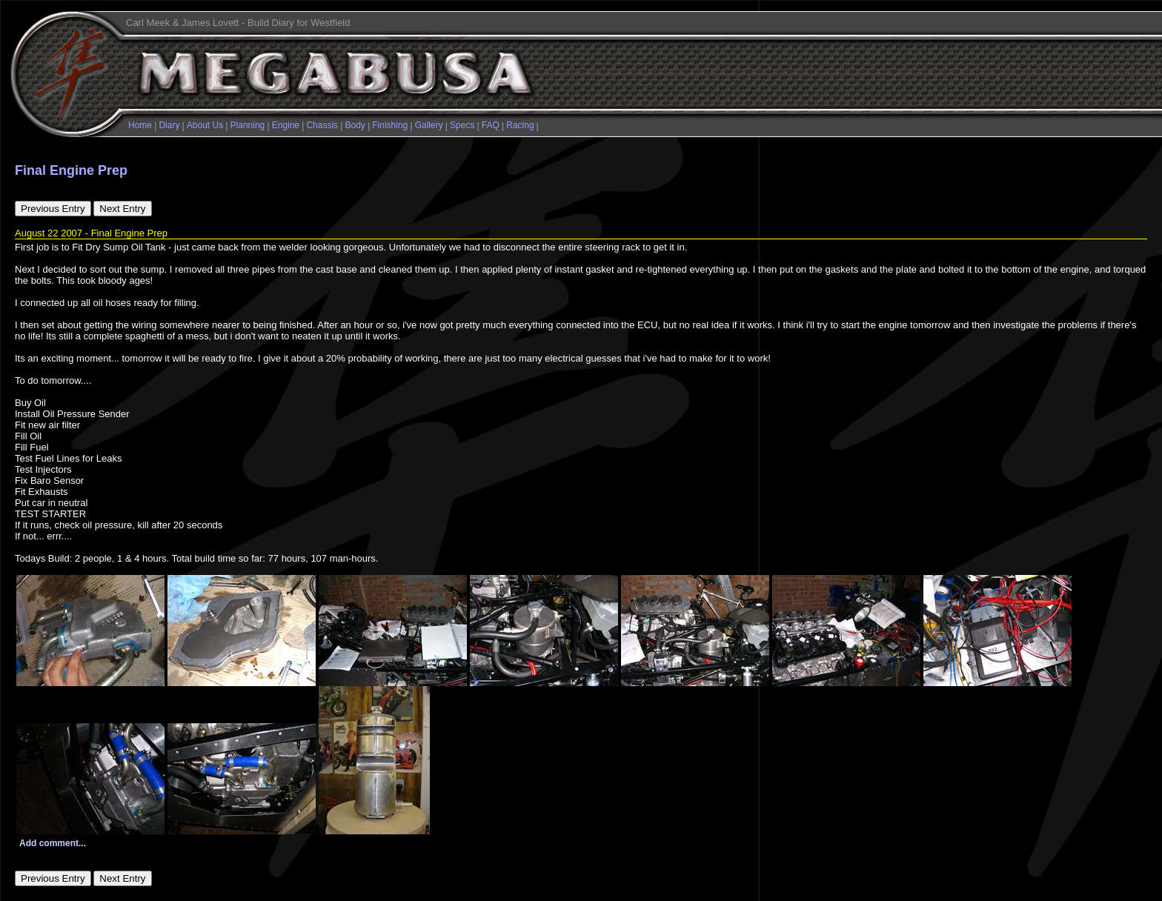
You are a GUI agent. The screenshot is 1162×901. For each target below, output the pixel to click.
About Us (205, 125)
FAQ (490, 125)
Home (140, 125)
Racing (520, 125)
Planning (247, 125)
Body (355, 125)
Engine (285, 125)
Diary (169, 125)
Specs (462, 125)
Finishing (390, 125)
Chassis (322, 125)
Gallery (429, 125)
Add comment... (52, 843)
